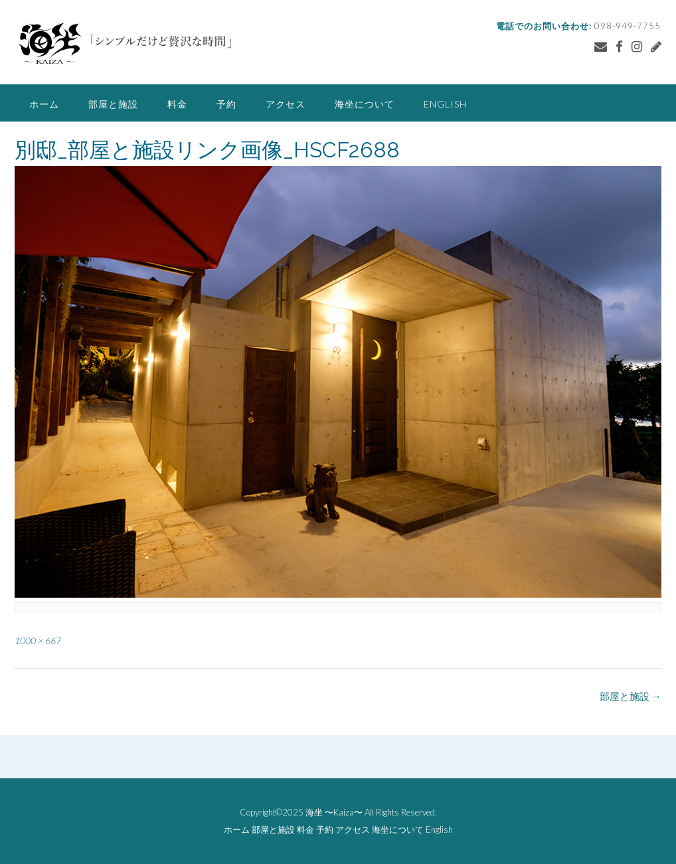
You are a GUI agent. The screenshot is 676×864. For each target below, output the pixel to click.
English (445, 104)
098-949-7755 (627, 26)
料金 (177, 104)
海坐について (364, 104)
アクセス (285, 104)
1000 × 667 (38, 640)
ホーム (44, 104)
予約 (226, 104)
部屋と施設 (113, 104)
